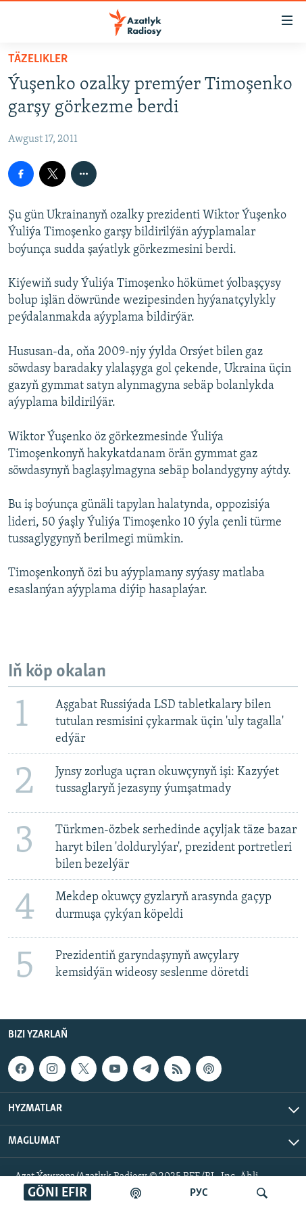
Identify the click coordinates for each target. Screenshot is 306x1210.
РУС (199, 1193)
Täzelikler (38, 59)
